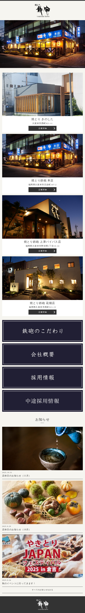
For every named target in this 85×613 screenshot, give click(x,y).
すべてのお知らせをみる (42, 590)
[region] (42, 44)
